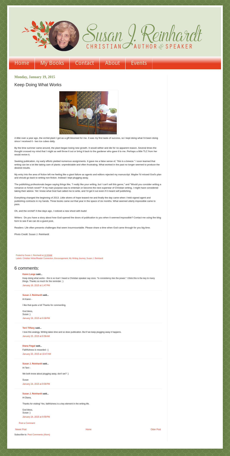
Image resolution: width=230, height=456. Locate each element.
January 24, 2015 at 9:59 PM (36, 417)
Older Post (156, 429)
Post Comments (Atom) (38, 434)
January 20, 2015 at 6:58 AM (36, 336)
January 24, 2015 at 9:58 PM (36, 384)
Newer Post (20, 429)
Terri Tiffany (28, 328)
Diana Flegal (28, 346)
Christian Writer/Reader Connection (38, 258)
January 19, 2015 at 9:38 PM (36, 318)
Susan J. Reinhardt (95, 258)
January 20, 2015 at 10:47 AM (36, 354)
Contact (84, 63)
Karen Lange (29, 274)
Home (21, 63)
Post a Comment (27, 423)
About (112, 63)
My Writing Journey (77, 258)
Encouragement (61, 258)
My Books (52, 63)
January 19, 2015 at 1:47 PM (36, 285)
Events (139, 63)
